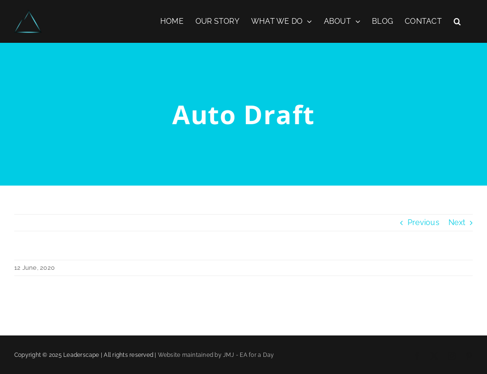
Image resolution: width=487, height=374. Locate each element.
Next (456, 222)
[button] (457, 21)
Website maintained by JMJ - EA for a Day (216, 355)
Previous (423, 222)
